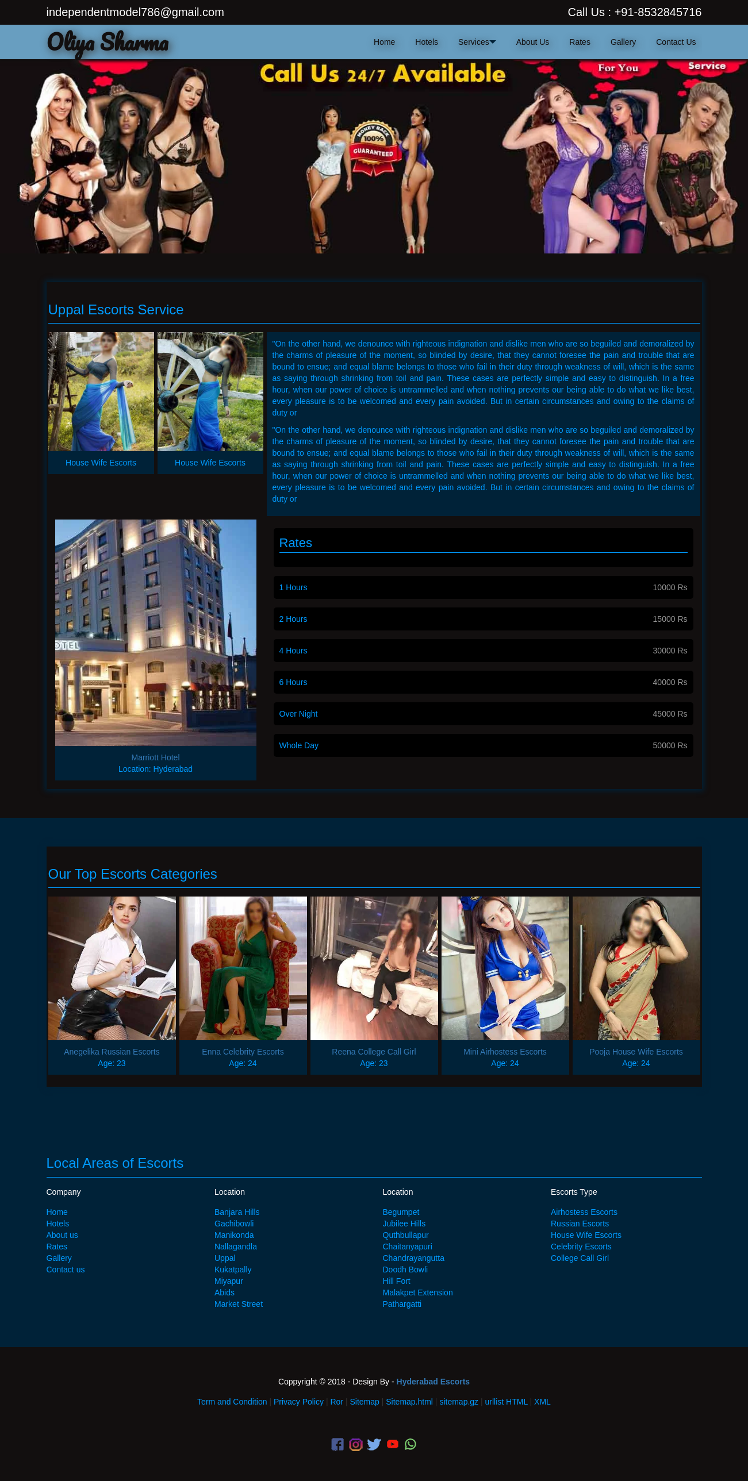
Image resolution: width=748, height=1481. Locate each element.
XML (542, 1401)
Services (473, 42)
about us (533, 42)
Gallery (623, 42)
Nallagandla (235, 1246)
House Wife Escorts (586, 1235)
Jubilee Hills (404, 1223)
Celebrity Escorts (581, 1246)
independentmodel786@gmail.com (135, 12)
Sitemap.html (409, 1401)
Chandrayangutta (413, 1258)
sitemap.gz (458, 1401)
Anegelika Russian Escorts (112, 1051)
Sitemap (364, 1401)
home (384, 42)
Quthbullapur (406, 1235)
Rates (579, 42)
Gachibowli (234, 1223)
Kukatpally (233, 1269)
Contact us (66, 1269)
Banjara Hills (237, 1212)
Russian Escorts (580, 1223)
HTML (517, 1401)
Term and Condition (232, 1401)
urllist (494, 1401)
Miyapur (228, 1281)
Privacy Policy (299, 1401)
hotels (426, 42)
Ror (337, 1401)
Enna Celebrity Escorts (242, 1051)
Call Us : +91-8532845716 (635, 12)
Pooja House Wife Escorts (636, 1051)
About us (62, 1235)
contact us (676, 42)
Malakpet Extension (418, 1292)
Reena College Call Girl (374, 1051)
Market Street (238, 1304)
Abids (224, 1292)
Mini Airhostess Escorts (505, 1051)
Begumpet (401, 1212)
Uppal (225, 1258)
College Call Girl (580, 1258)
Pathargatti (402, 1304)
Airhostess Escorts (584, 1212)
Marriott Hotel (155, 757)
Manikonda (234, 1235)
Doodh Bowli (405, 1269)
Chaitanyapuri (407, 1246)
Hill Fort (397, 1281)
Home (57, 1212)
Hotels (58, 1223)
